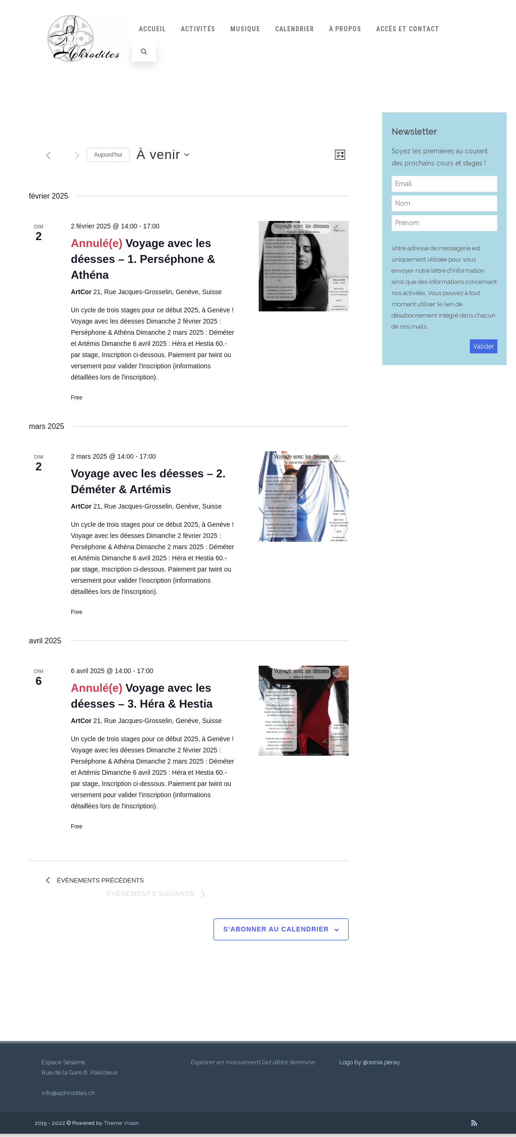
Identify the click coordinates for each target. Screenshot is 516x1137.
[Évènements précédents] (48, 155)
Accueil (152, 29)
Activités (198, 29)
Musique (245, 29)
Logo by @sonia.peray (369, 1065)
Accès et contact (408, 29)
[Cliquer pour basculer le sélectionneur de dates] (163, 154)
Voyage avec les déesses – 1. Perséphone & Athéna (143, 259)
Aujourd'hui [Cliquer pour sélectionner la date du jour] (108, 155)
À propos (345, 29)
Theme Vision (121, 1126)
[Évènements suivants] (77, 155)
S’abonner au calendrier (276, 932)
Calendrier (294, 29)
